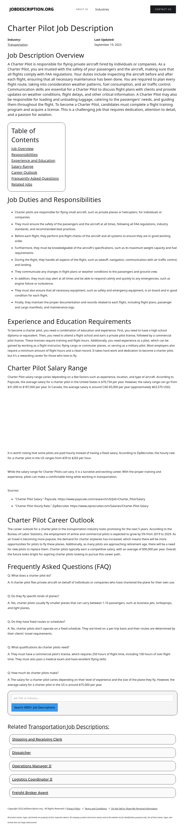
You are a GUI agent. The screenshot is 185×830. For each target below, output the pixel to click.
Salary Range (22, 166)
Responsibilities (24, 154)
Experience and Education (33, 160)
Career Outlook (24, 172)
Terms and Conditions (96, 808)
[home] (31, 9)
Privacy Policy (73, 808)
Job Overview (22, 148)
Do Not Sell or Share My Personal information (134, 808)
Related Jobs (21, 184)
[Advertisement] (92, 416)
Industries (102, 9)
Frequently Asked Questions (35, 178)
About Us (82, 9)
